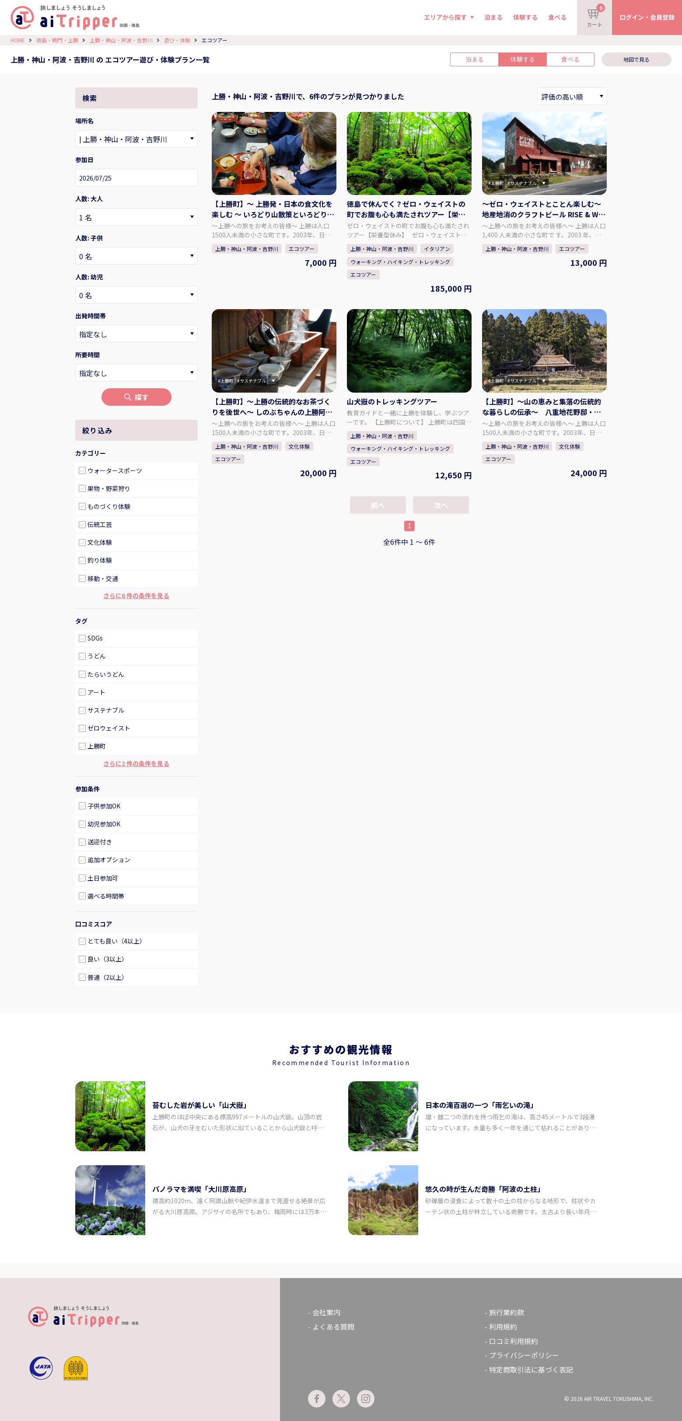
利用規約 (503, 1326)
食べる (557, 17)
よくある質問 (333, 1326)
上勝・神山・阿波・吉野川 (121, 40)
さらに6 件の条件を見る (136, 595)
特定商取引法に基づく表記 (531, 1369)
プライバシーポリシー (524, 1355)
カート (596, 15)
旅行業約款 (506, 1312)
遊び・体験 (177, 40)
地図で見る (636, 59)
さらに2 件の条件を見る (136, 763)
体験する (525, 17)
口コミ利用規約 (513, 1341)
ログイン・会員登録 (647, 17)
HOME (17, 40)
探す (136, 397)
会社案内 (326, 1312)
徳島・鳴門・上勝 (57, 40)
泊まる (493, 17)
